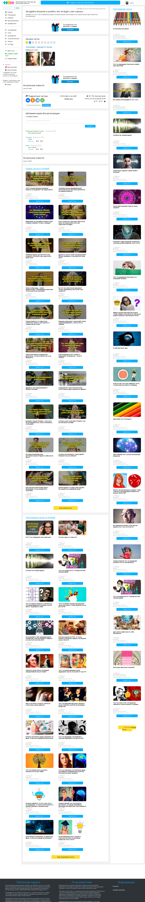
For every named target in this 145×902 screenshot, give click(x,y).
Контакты (116, 886)
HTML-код (68, 99)
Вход (8, 84)
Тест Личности (90, 8)
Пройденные (10, 23)
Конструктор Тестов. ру (26, 2)
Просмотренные (12, 21)
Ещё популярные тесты (65, 857)
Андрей (80, 8)
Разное (9, 41)
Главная (9, 12)
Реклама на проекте (119, 890)
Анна (116, 568)
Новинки (9, 18)
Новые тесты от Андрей (37, 168)
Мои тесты (10, 51)
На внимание (10, 30)
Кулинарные (10, 36)
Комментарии (11, 58)
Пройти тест (40, 201)
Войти (132, 3)
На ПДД (9, 44)
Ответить (31, 141)
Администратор (118, 461)
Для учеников (11, 70)
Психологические (12, 38)
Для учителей (11, 67)
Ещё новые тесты (65, 508)
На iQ (8, 33)
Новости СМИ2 (27, 88)
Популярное (10, 15)
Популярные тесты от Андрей (40, 517)
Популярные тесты (122, 8)
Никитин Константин (120, 35)
